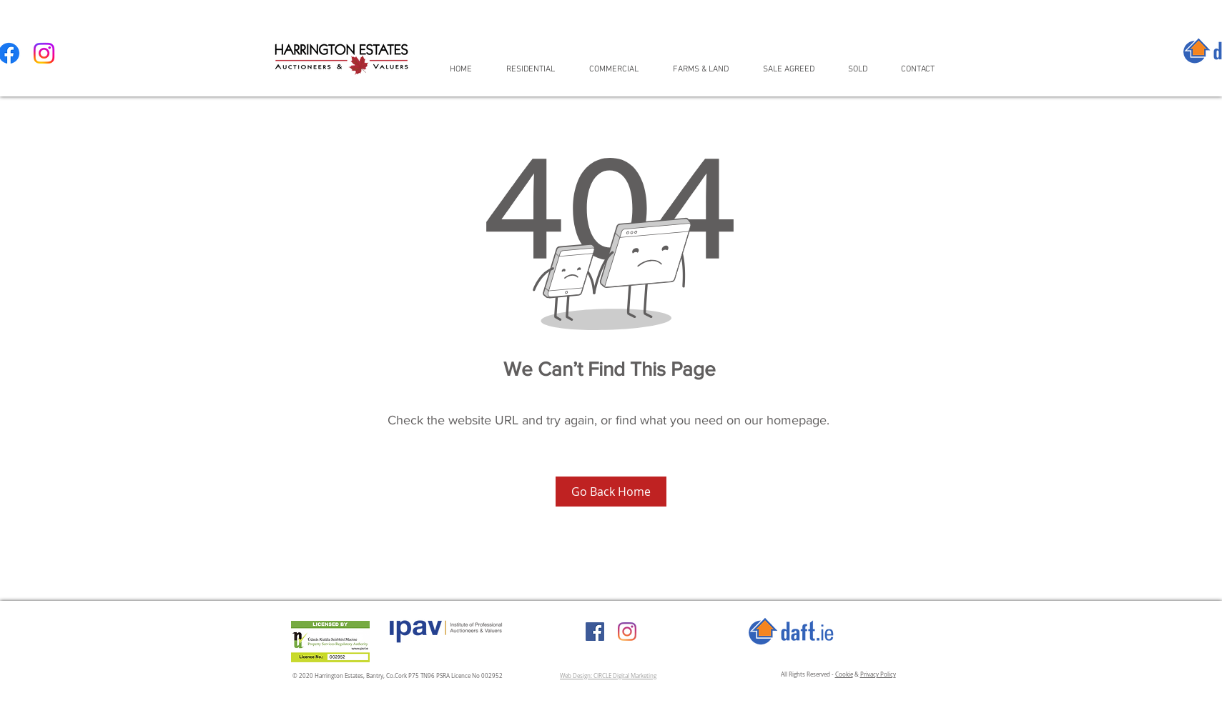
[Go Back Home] (611, 492)
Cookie (844, 674)
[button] (537, 69)
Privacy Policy (878, 674)
